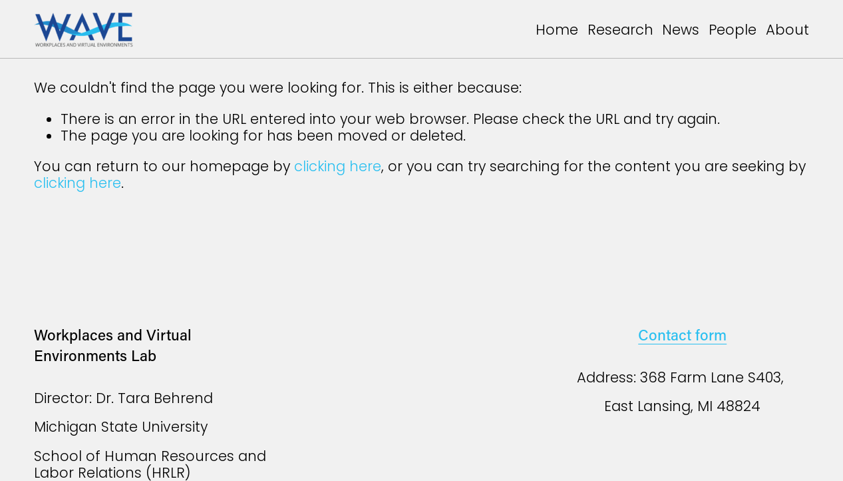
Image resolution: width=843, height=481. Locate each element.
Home (557, 29)
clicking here (337, 166)
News (680, 29)
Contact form (682, 334)
